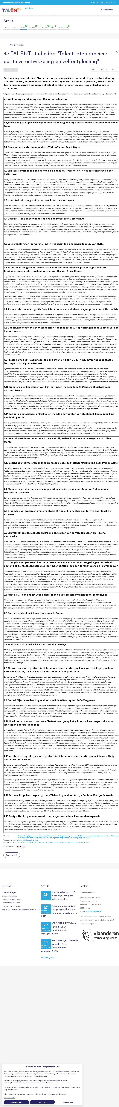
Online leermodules (9, 898)
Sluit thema (107, 11)
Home (7, 30)
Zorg (36, 842)
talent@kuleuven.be (93, 914)
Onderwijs (21, 842)
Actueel (14, 30)
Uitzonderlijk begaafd (77, 840)
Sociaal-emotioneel (105, 838)
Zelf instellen (68, 1102)
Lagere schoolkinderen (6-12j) (58, 845)
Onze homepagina (9, 895)
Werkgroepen (63, 30)
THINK (88, 840)
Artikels (23, 30)
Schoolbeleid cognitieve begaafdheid (56, 840)
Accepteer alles (16, 1102)
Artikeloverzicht (15, 47)
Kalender (32, 30)
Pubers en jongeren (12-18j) (78, 845)
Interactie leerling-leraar (33, 840)
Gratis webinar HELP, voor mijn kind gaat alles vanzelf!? (63, 898)
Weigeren (42, 1102)
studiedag (20, 849)
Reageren (11, 857)
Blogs (53, 30)
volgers (33, 9)
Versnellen (74, 838)
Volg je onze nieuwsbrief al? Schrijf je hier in (19, 912)
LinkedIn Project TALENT (12, 909)
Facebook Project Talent (11, 902)
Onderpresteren (63, 838)
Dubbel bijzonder (84, 838)
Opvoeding (30, 842)
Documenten (43, 30)
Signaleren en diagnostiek (37, 838)
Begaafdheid (22, 838)
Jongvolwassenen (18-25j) (27, 845)
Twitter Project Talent (11, 905)
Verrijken (94, 838)
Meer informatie (9, 1098)
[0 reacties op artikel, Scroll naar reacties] (115, 72)
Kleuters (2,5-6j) (42, 845)
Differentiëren (52, 838)
